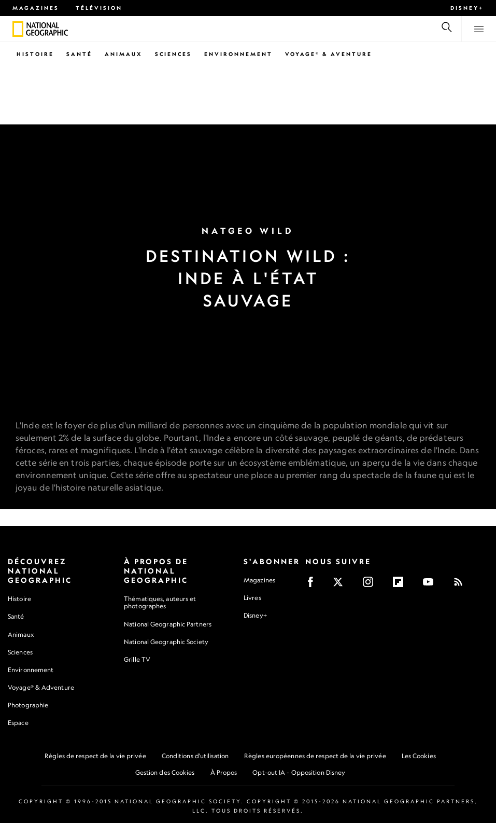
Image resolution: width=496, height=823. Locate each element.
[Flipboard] (401, 585)
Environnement (238, 54)
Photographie (28, 705)
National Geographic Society (166, 642)
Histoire (35, 54)
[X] (341, 585)
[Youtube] (431, 585)
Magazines (35, 8)
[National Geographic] (17, 29)
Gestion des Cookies (165, 772)
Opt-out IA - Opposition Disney (298, 772)
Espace (18, 723)
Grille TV (137, 659)
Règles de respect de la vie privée (95, 756)
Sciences (173, 54)
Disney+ (467, 8)
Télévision (99, 8)
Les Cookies (419, 756)
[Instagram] (371, 585)
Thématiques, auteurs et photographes (160, 602)
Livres (252, 598)
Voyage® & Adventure (41, 687)
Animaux (124, 54)
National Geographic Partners (167, 624)
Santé (79, 54)
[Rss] (461, 585)
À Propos (223, 772)
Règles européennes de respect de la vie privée (315, 756)
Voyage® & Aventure (328, 54)
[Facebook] (313, 585)
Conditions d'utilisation (195, 756)
